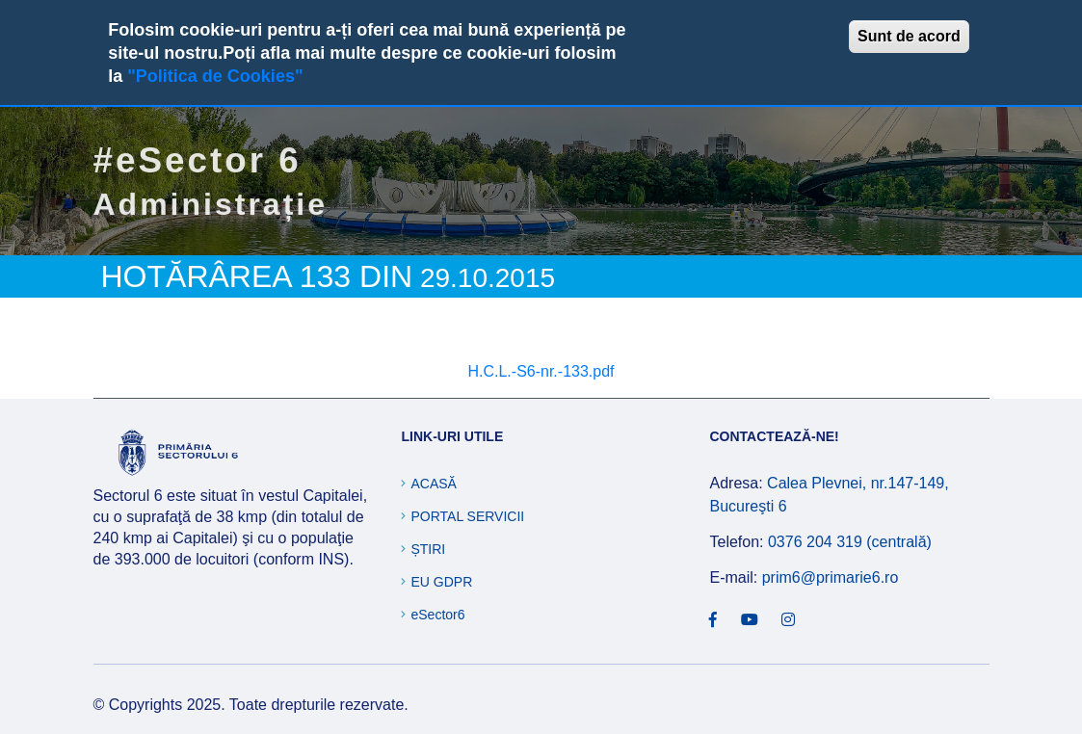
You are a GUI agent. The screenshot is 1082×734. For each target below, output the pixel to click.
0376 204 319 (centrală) (850, 542)
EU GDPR (441, 582)
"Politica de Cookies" (215, 76)
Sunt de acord (909, 36)
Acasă (433, 483)
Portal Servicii (467, 516)
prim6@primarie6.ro (830, 577)
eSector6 (437, 614)
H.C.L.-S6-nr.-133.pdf (540, 371)
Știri (427, 549)
